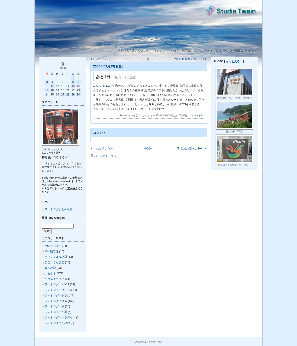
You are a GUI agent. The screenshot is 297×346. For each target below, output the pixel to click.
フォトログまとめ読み (59, 209)
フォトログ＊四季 (56, 312)
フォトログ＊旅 (54, 306)
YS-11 (105, 85)
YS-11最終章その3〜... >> (190, 59)
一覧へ (148, 59)
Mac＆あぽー (53, 246)
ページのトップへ (103, 156)
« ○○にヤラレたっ (101, 148)
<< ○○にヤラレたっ (102, 59)
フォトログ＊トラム (57, 295)
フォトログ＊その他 (57, 323)
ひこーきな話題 (54, 262)
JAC (95, 85)
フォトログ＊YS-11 (57, 284)
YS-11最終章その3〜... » (191, 148)
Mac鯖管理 (51, 251)
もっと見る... (234, 61)
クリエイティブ (54, 278)
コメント (99, 132)
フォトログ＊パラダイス (60, 317)
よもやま (50, 273)
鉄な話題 (50, 268)
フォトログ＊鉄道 (56, 301)
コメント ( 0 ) (196, 115)
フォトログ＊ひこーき (59, 290)
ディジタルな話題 (56, 256)
